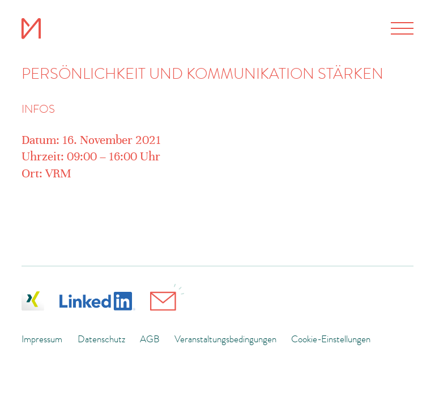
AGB (150, 339)
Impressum (42, 339)
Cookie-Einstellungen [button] (330, 339)
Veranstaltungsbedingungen (225, 339)
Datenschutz (101, 339)
